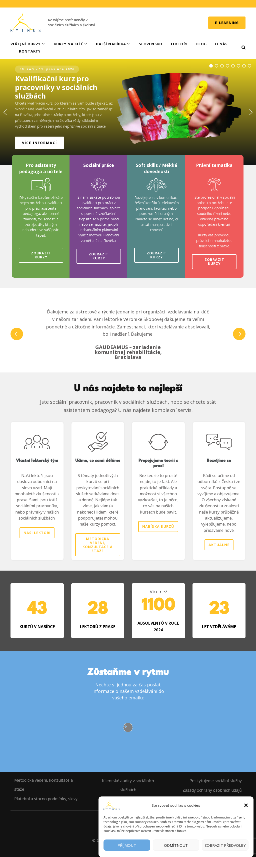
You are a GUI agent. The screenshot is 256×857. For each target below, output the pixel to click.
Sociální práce (98, 165)
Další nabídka (111, 44)
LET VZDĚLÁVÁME (219, 626)
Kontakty (30, 51)
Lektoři (179, 44)
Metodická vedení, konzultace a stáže (97, 544)
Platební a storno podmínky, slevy (46, 798)
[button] (246, 805)
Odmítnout (176, 845)
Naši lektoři (37, 532)
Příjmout (127, 845)
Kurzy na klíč (68, 44)
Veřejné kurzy (25, 44)
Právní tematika (214, 165)
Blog (201, 44)
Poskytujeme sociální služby (216, 780)
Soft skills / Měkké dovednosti (156, 168)
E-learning (227, 22)
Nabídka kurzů (158, 526)
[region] (128, 112)
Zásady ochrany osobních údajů (212, 790)
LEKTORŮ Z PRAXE (97, 626)
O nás (221, 44)
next (239, 334)
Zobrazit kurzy (41, 255)
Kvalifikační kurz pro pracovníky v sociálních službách (56, 87)
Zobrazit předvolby (225, 845)
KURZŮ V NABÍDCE (37, 626)
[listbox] (128, 334)
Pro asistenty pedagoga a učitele (40, 168)
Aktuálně (219, 544)
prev (16, 334)
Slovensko (150, 44)
